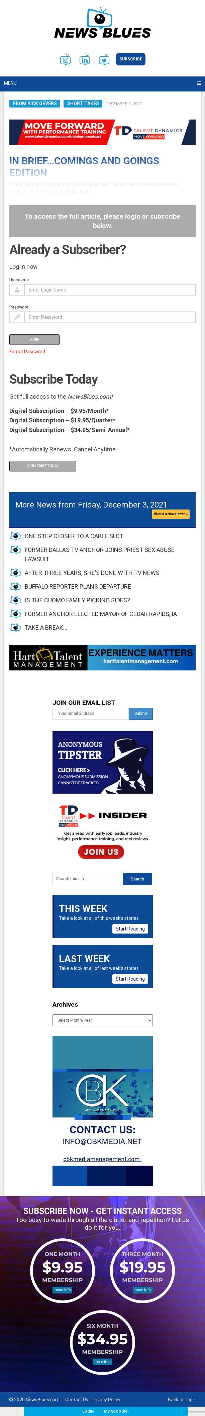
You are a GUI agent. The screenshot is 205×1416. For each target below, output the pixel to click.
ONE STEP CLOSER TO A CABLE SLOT (74, 536)
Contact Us (76, 1399)
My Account (116, 1411)
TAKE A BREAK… (46, 627)
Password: (19, 307)
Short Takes (83, 103)
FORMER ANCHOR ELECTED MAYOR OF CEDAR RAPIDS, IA (101, 613)
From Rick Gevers (35, 103)
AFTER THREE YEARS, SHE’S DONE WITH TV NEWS (92, 572)
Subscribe (130, 59)
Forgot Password (27, 351)
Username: (19, 279)
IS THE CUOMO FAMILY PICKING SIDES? (77, 600)
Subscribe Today (43, 466)
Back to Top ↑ (182, 1399)
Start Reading (130, 929)
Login (88, 1411)
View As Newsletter (171, 514)
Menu (10, 83)
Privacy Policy (106, 1399)
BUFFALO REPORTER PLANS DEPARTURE (78, 586)
